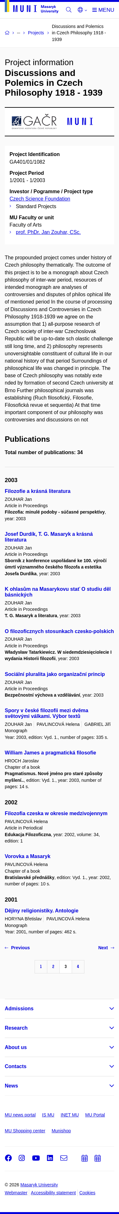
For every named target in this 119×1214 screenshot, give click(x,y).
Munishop (61, 1130)
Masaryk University (39, 1184)
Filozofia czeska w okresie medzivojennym (56, 813)
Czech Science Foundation (40, 198)
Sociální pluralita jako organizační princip (55, 674)
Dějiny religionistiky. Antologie (41, 910)
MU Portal (95, 1114)
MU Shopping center (25, 1130)
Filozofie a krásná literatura (37, 491)
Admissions (19, 1008)
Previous (17, 947)
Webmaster (16, 1192)
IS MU (48, 1114)
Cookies (87, 1192)
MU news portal (20, 1114)
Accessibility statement (53, 1192)
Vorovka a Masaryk (27, 856)
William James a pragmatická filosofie (50, 752)
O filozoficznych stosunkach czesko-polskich (59, 631)
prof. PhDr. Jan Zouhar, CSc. (48, 232)
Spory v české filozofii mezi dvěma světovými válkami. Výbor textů (46, 713)
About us (16, 1047)
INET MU (70, 1114)
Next (106, 947)
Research (16, 1028)
